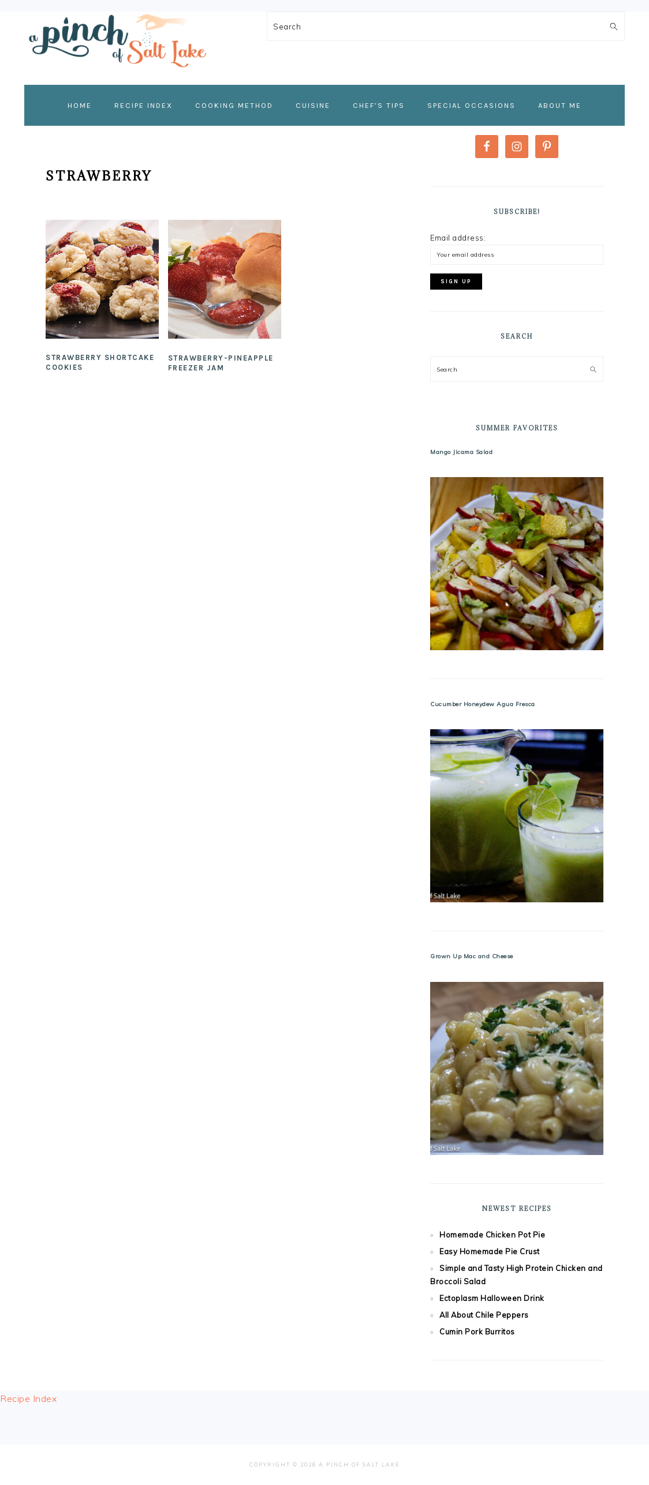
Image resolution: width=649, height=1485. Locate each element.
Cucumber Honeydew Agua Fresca (482, 704)
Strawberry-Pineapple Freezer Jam (221, 363)
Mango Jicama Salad (461, 452)
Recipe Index (28, 1398)
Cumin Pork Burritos (477, 1331)
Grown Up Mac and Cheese (471, 956)
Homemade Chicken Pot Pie (492, 1234)
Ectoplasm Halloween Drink (491, 1298)
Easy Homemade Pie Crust (489, 1251)
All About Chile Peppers (484, 1314)
